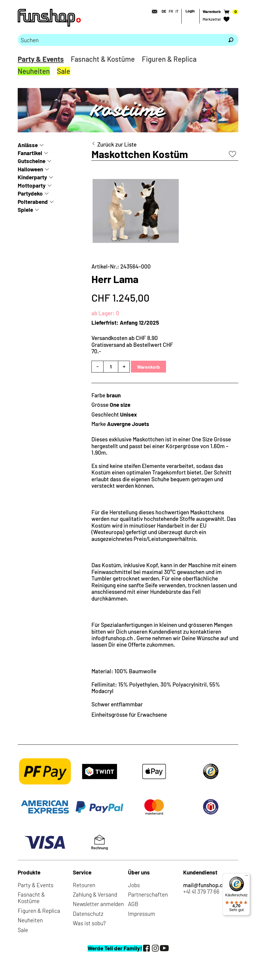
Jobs (134, 885)
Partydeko (30, 193)
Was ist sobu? (89, 923)
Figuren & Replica (169, 59)
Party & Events (41, 59)
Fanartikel (30, 152)
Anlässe (28, 145)
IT (176, 11)
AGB (133, 903)
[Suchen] (231, 40)
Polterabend (33, 201)
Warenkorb (148, 367)
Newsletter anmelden (98, 903)
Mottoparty (32, 185)
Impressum (141, 913)
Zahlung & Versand (95, 894)
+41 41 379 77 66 (201, 891)
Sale (63, 71)
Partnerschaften (148, 894)
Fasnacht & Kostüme (103, 59)
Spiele (25, 209)
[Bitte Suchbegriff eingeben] (121, 40)
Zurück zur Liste (117, 144)
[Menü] (246, 876)
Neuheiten (34, 71)
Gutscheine (31, 160)
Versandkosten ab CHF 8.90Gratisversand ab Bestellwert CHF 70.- (132, 344)
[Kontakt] (152, 11)
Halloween (30, 169)
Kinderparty (32, 177)
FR (171, 11)
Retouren (84, 885)
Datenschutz (88, 913)
